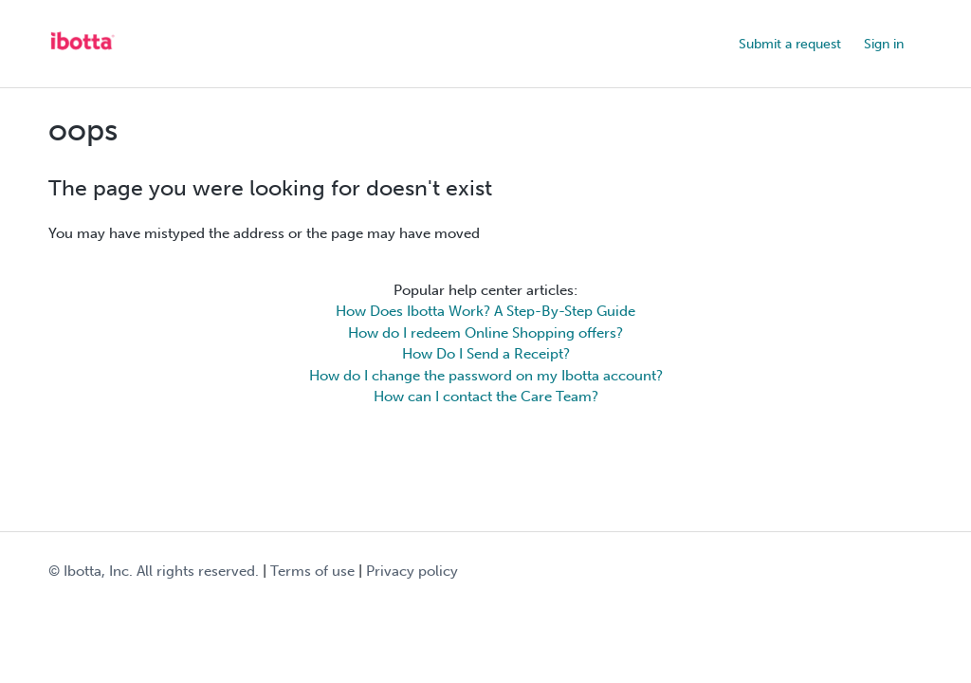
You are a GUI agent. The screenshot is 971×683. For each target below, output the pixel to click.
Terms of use (312, 571)
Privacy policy (412, 571)
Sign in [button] (884, 44)
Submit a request (790, 44)
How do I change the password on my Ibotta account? (486, 375)
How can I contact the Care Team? (486, 396)
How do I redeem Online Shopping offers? (485, 333)
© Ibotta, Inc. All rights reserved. (153, 571)
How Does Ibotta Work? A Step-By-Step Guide (485, 311)
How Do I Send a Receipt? (486, 353)
